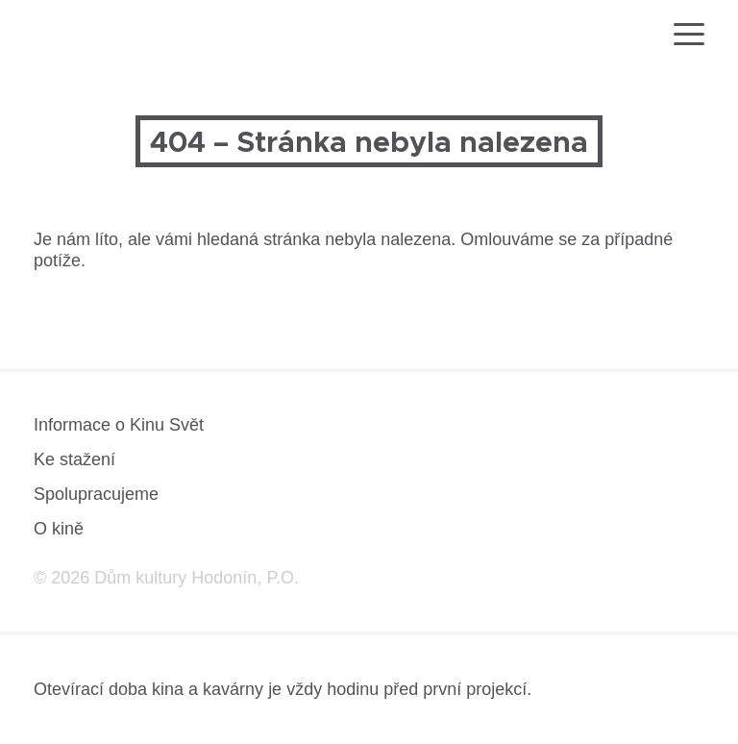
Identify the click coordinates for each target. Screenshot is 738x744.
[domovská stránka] (89, 37)
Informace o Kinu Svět (119, 424)
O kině (59, 528)
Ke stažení (74, 459)
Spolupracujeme (96, 494)
